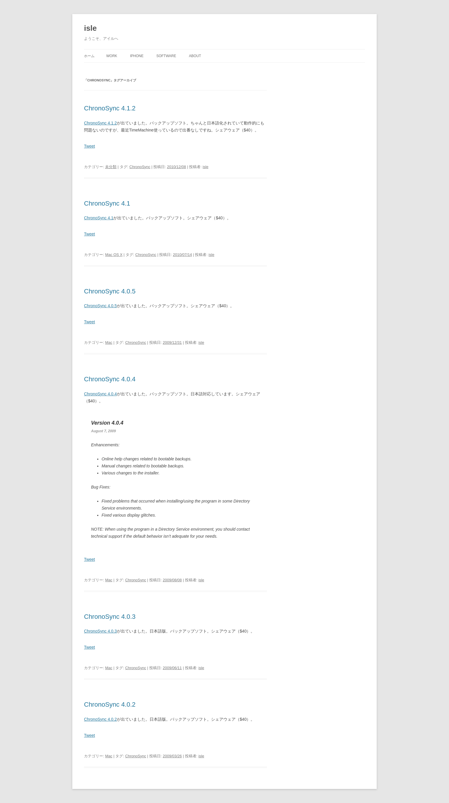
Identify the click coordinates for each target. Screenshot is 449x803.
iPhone (136, 56)
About (195, 56)
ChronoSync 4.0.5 (110, 291)
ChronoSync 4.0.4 (110, 379)
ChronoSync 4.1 (107, 203)
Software (166, 56)
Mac (108, 342)
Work (111, 56)
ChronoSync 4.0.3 (110, 616)
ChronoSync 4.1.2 (110, 108)
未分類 (110, 167)
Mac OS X (113, 254)
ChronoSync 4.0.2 (110, 704)
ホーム (89, 56)
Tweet (89, 146)
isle (90, 28)
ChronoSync (139, 167)
